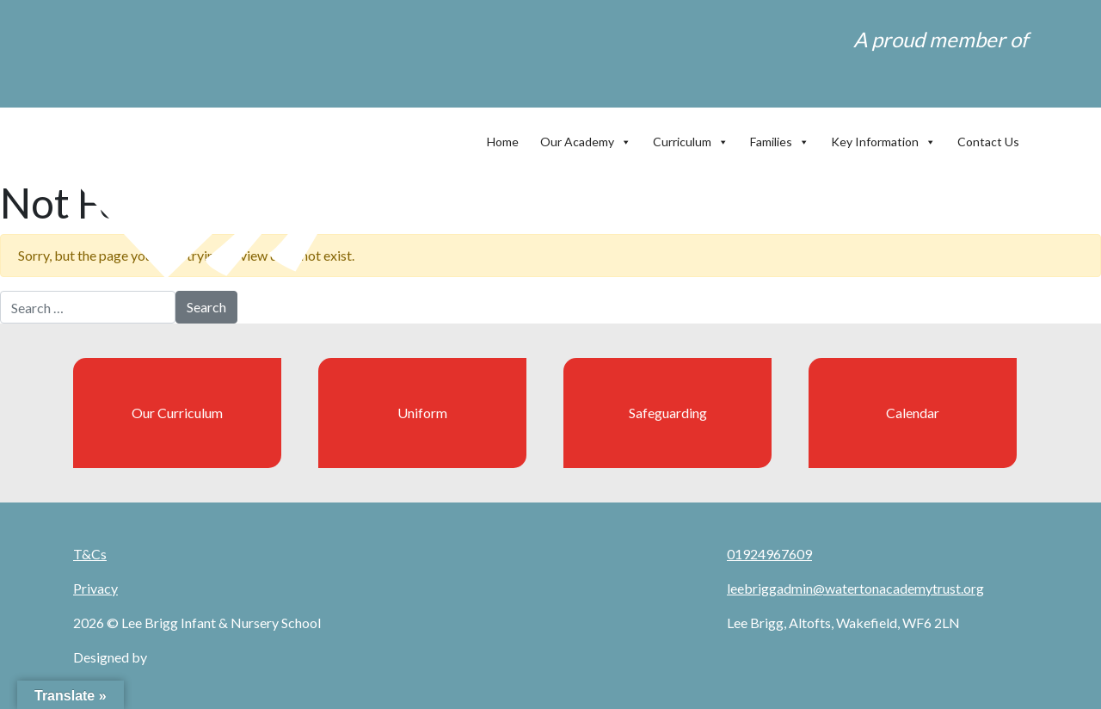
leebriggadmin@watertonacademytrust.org (855, 588)
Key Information (883, 138)
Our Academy (585, 138)
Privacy (95, 588)
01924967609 (769, 554)
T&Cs (90, 554)
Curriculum (691, 138)
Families (779, 138)
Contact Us (988, 141)
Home (503, 141)
